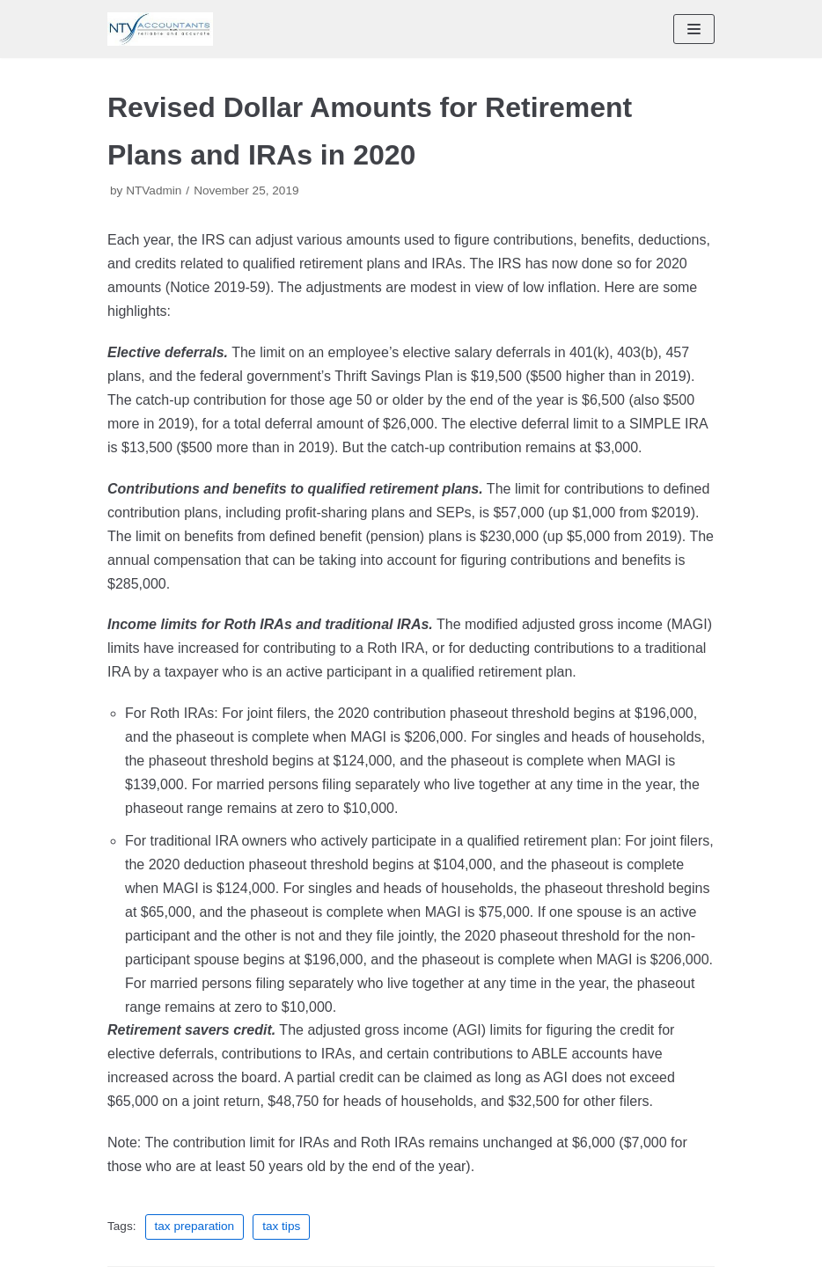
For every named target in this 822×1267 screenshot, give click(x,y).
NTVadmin (153, 190)
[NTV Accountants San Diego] (160, 29)
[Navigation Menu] (694, 29)
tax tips (281, 1226)
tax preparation (195, 1226)
